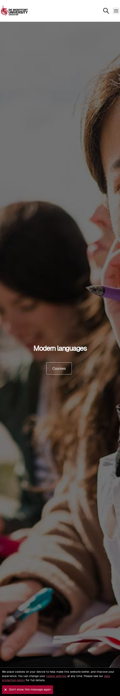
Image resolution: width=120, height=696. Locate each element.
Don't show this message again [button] (30, 689)
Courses (59, 368)
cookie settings (56, 676)
